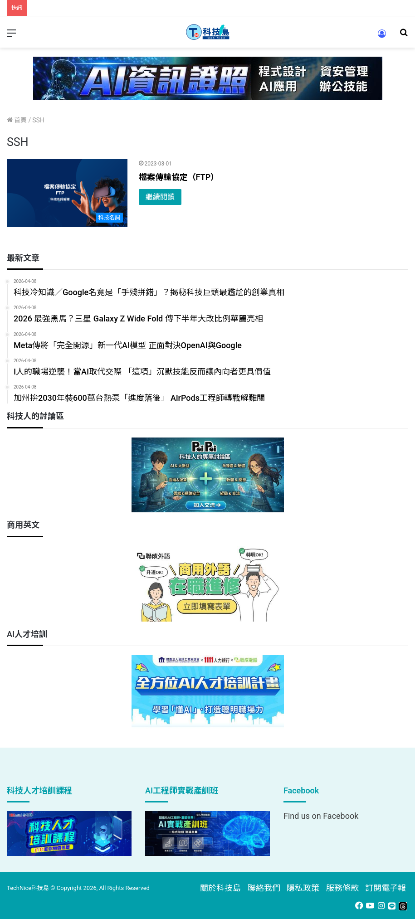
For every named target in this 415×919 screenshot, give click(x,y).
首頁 (17, 120)
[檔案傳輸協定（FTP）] (67, 193)
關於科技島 (220, 888)
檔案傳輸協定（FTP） (179, 177)
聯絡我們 (264, 888)
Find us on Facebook (320, 816)
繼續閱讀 (160, 197)
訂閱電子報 (385, 888)
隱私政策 (303, 888)
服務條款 (342, 888)
